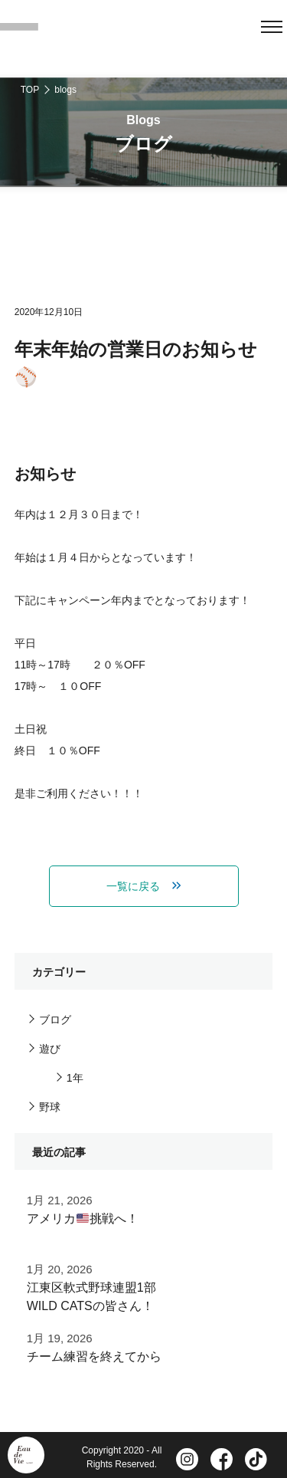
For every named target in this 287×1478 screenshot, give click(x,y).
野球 (49, 1107)
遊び (49, 1049)
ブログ (55, 1019)
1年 (75, 1078)
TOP (30, 89)
